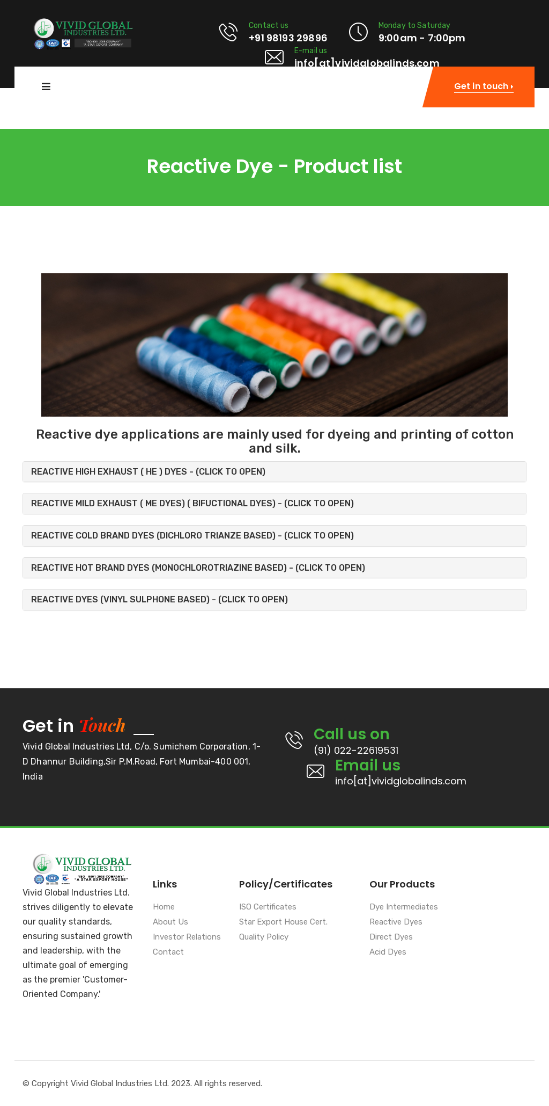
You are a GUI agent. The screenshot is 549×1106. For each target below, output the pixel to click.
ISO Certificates (267, 907)
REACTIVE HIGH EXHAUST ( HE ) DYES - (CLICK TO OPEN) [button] (148, 472)
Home (164, 907)
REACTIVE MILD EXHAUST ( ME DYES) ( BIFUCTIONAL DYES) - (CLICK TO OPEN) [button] (192, 503)
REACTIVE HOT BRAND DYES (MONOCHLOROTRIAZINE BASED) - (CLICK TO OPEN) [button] (198, 568)
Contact (168, 952)
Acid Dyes (387, 952)
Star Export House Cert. (283, 922)
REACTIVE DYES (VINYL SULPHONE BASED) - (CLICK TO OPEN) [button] (159, 599)
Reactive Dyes (395, 922)
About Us (170, 922)
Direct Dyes (391, 937)
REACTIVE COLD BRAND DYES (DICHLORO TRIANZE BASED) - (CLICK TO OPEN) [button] (192, 535)
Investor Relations (187, 937)
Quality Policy (263, 937)
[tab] (274, 472)
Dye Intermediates (403, 907)
